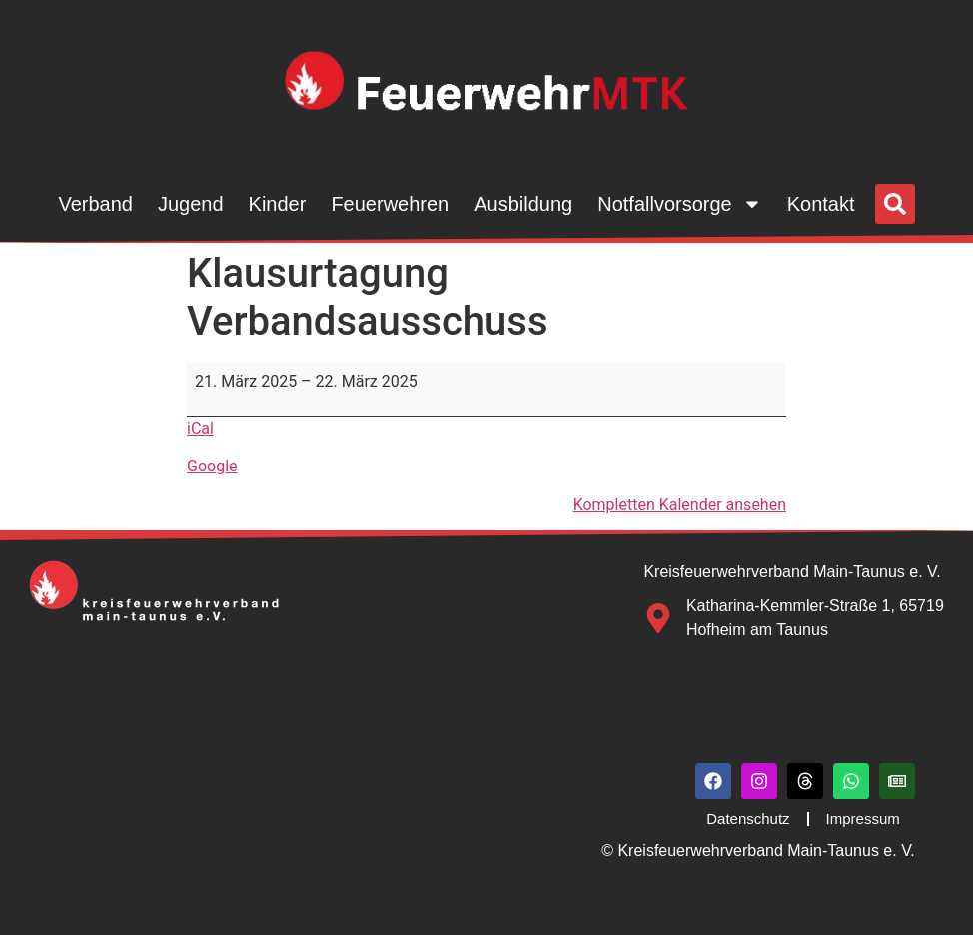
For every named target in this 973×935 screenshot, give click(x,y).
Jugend (191, 204)
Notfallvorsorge (679, 204)
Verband (95, 204)
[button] (895, 204)
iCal (200, 428)
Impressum (863, 818)
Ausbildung (523, 204)
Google (212, 466)
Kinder (278, 204)
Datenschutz (747, 818)
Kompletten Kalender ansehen (679, 504)
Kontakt (821, 204)
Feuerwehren (390, 204)
